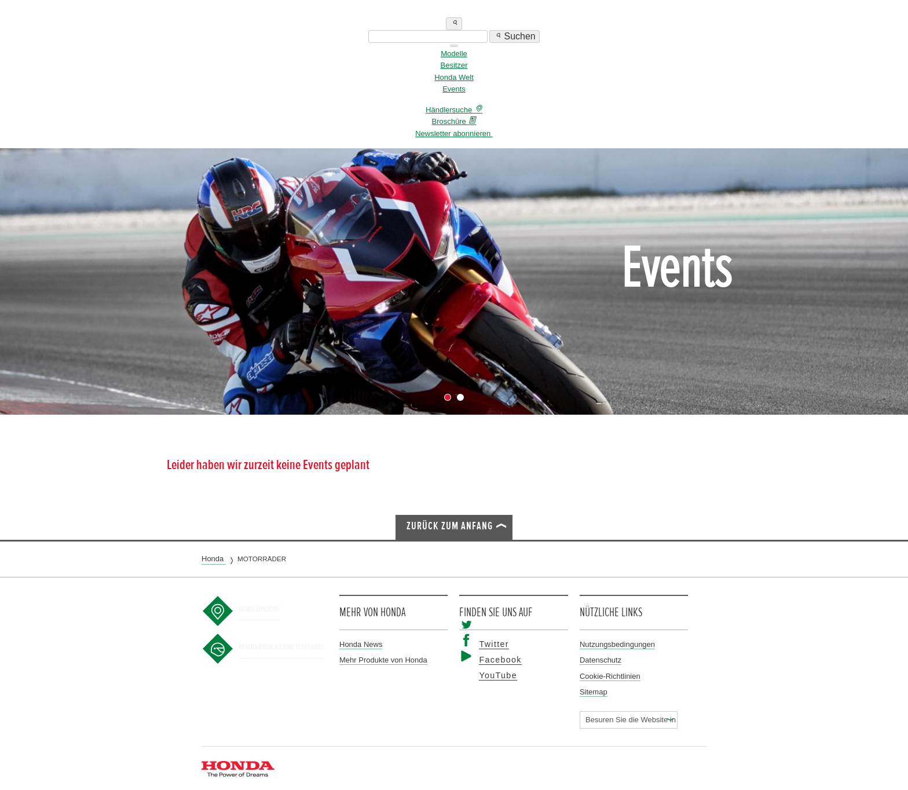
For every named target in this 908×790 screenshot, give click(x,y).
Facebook (493, 660)
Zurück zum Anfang (450, 526)
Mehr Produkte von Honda (383, 660)
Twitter (489, 644)
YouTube (492, 675)
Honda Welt (454, 77)
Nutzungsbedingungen (617, 644)
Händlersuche (268, 609)
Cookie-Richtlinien (610, 676)
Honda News (360, 644)
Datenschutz (600, 660)
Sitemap (593, 691)
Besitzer (454, 65)
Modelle (454, 53)
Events (454, 89)
